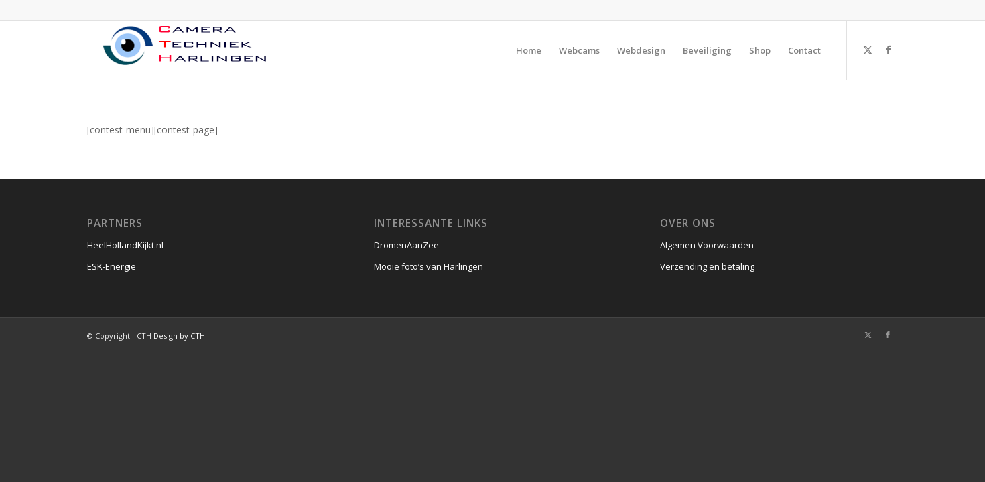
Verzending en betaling (707, 266)
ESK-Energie (111, 266)
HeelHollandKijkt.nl (125, 245)
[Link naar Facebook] (888, 49)
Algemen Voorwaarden (707, 245)
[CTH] (187, 50)
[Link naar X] (868, 49)
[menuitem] (528, 50)
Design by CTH (179, 336)
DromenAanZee (406, 245)
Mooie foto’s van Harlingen (428, 266)
